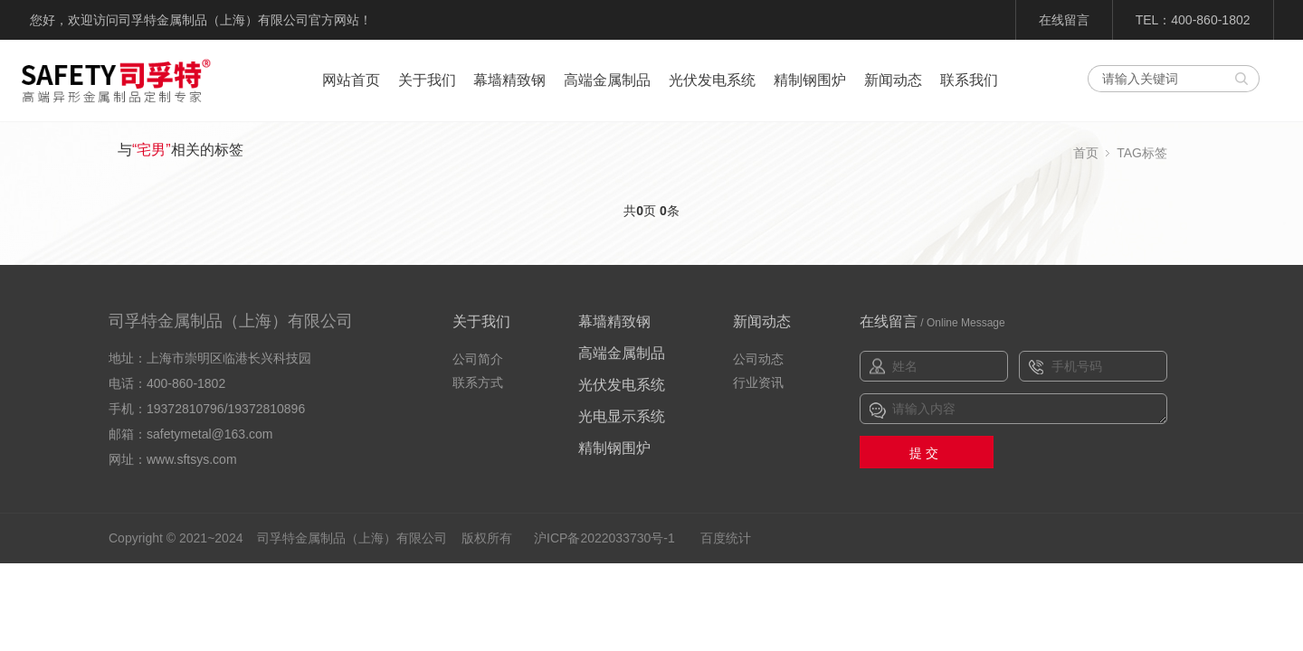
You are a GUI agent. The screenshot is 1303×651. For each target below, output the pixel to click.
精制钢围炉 (810, 80)
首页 (1086, 153)
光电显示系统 (621, 416)
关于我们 (427, 80)
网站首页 (351, 80)
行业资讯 (758, 382)
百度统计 (725, 538)
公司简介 (477, 359)
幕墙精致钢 (509, 80)
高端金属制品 (607, 80)
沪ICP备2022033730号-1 (604, 538)
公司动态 (758, 359)
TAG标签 (1142, 153)
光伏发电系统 (712, 80)
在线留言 (1064, 20)
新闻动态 (893, 80)
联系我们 (969, 80)
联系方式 (477, 382)
